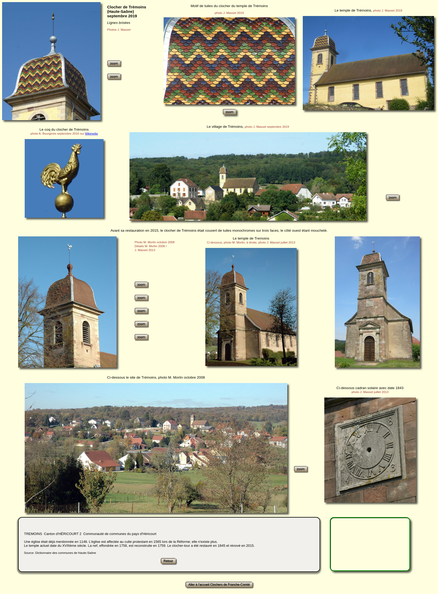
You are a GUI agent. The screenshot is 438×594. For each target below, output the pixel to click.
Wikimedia (91, 133)
